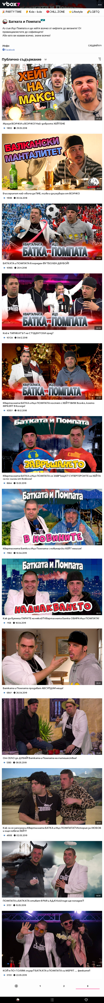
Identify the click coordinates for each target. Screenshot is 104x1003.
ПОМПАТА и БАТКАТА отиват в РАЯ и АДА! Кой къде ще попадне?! (43, 900)
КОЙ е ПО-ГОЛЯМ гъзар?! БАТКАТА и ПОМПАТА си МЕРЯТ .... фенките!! (46, 970)
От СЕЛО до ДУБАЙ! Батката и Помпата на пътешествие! (40, 757)
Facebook (9, 49)
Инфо (6, 45)
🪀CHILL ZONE (55, 11)
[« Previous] (16, 986)
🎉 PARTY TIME (11, 11)
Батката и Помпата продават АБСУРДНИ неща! (33, 688)
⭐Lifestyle (76, 11)
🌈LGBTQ (93, 11)
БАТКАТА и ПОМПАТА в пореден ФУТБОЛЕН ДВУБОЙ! (36, 263)
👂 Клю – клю (33, 11)
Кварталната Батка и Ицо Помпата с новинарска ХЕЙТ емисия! (42, 548)
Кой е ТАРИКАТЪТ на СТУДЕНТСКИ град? (28, 333)
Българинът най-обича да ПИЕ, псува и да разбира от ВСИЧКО (41, 193)
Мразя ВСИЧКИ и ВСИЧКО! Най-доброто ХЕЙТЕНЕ (34, 123)
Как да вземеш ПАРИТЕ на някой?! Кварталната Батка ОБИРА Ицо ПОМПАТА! (51, 618)
